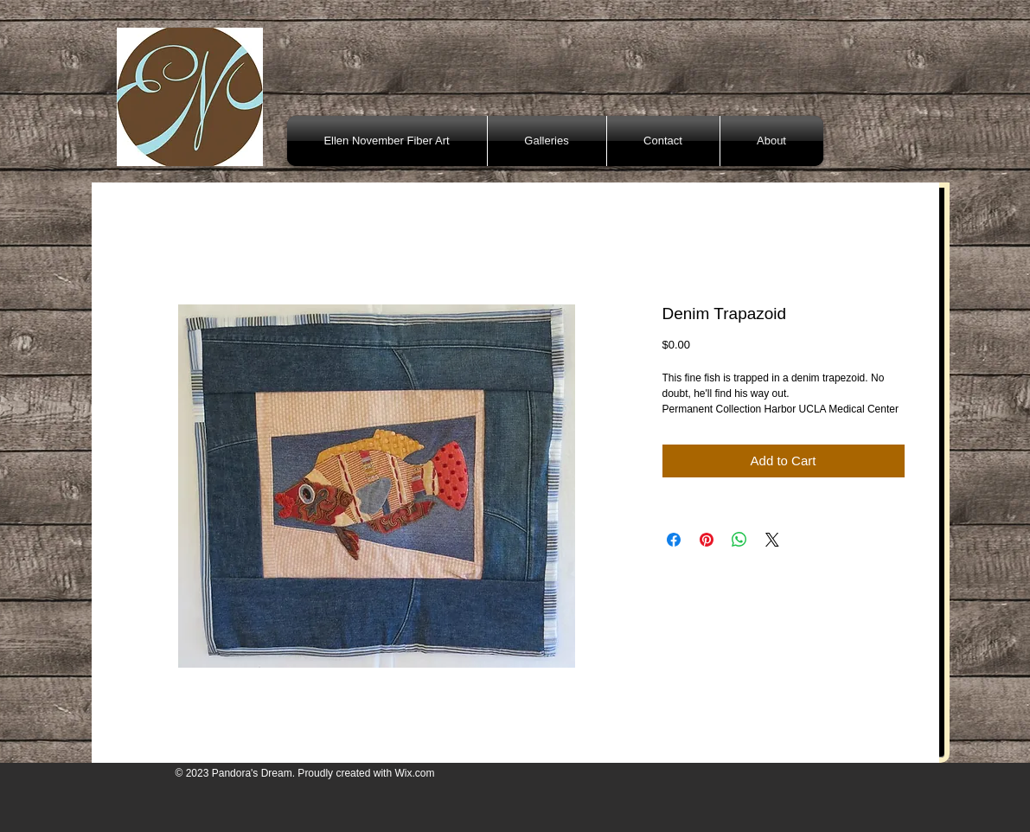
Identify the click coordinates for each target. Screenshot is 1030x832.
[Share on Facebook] (673, 539)
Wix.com (414, 773)
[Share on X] (772, 539)
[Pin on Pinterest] (706, 539)
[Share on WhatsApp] (739, 539)
